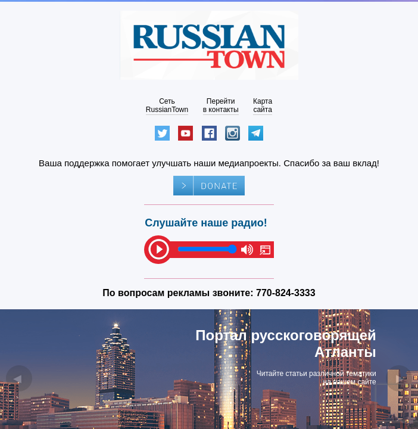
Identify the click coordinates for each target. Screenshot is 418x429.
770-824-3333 (286, 293)
